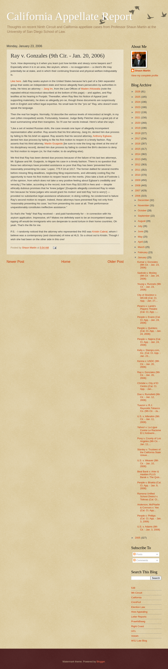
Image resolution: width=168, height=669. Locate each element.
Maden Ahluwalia (91, 88)
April (140, 241)
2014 (138, 154)
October (142, 210)
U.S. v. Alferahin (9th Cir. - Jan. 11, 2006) (148, 419)
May (140, 236)
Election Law (138, 607)
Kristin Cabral (100, 231)
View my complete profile (144, 75)
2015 (138, 148)
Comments (140, 560)
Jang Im (48, 88)
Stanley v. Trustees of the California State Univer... (149, 452)
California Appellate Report (69, 16)
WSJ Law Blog (139, 640)
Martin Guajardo (54, 143)
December (144, 200)
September (144, 215)
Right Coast (137, 626)
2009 (138, 180)
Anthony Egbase (102, 136)
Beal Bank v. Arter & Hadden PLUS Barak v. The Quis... (149, 474)
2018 (138, 133)
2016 (138, 143)
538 (133, 587)
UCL (133, 631)
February (143, 252)
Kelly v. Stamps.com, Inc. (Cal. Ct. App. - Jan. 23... (149, 353)
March (141, 247)
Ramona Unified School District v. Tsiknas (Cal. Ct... (148, 496)
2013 (138, 159)
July (140, 226)
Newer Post (15, 262)
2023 (138, 107)
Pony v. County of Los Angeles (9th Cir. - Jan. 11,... (149, 441)
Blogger (101, 661)
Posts (137, 554)
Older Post (116, 262)
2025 (138, 96)
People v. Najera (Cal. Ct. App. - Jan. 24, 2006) (149, 342)
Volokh (135, 636)
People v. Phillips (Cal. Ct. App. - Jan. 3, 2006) (149, 518)
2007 (138, 190)
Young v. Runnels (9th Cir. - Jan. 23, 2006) (149, 287)
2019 (138, 127)
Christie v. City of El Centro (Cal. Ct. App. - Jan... (147, 386)
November (144, 205)
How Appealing (139, 611)
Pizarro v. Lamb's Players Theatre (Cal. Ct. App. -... (147, 309)
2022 (138, 112)
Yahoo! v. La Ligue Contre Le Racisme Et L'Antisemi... (149, 430)
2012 (138, 164)
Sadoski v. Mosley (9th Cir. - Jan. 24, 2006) (148, 275)
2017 (138, 138)
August (142, 221)
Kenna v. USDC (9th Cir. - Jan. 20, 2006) (148, 364)
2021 (138, 117)
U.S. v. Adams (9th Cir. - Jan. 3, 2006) (148, 528)
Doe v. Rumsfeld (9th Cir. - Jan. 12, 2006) (148, 397)
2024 (138, 101)
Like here (16, 81)
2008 (138, 185)
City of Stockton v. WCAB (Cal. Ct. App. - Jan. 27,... (147, 298)
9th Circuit (136, 592)
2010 (138, 174)
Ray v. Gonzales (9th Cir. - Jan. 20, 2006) (148, 375)
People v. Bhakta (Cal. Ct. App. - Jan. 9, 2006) (149, 485)
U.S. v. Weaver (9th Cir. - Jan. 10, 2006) (147, 463)
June (141, 231)
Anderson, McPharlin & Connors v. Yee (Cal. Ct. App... (148, 507)
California (136, 597)
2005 (138, 537)
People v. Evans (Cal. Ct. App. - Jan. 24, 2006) (148, 320)
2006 (138, 195)
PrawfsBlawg (138, 621)
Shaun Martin (142, 70)
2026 (138, 91)
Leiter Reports (138, 616)
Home (65, 262)
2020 (138, 122)
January (142, 257)
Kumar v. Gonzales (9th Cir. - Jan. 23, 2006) (148, 265)
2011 (138, 169)
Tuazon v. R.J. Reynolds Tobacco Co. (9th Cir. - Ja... (148, 408)
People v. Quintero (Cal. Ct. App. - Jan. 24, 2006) (149, 331)
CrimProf (136, 602)
